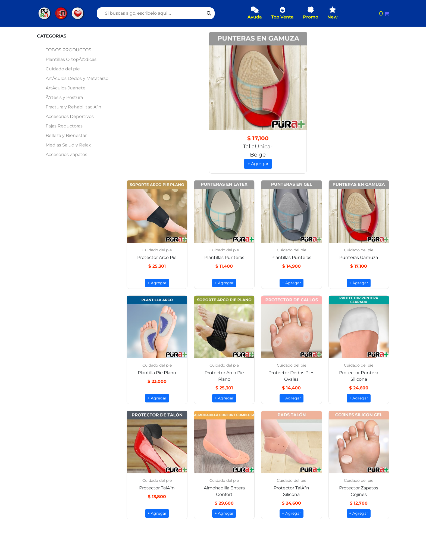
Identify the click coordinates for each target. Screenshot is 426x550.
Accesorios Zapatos (66, 154)
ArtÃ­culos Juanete (66, 87)
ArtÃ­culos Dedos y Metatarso (77, 78)
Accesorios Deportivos (70, 116)
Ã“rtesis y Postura (64, 97)
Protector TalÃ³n (157, 488)
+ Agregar (258, 164)
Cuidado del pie (63, 68)
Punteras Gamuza (358, 257)
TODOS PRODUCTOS (68, 49)
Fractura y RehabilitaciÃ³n (73, 107)
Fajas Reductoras (64, 126)
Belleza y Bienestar (66, 135)
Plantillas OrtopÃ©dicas (71, 59)
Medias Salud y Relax (68, 145)
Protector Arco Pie (157, 257)
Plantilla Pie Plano (157, 373)
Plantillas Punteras (224, 257)
